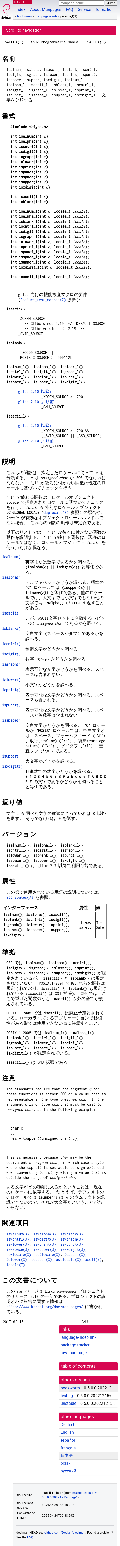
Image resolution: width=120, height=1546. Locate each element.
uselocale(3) (68, 1259)
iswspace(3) (17, 1249)
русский (68, 1470)
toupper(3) (41, 1259)
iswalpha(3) (44, 1234)
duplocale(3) (55, 512)
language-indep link (78, 1337)
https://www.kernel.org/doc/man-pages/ (44, 1306)
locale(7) (15, 1265)
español (68, 1440)
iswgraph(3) (71, 1239)
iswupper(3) (44, 1249)
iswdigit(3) (44, 1239)
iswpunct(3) (71, 1244)
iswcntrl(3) (17, 1239)
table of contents (78, 1366)
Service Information (96, 9)
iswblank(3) (71, 1234)
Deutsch (68, 1424)
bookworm (24, 16)
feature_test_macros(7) (43, 300)
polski (66, 1463)
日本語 (67, 1455)
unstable (68, 1403)
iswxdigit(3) (72, 1249)
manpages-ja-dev (47, 16)
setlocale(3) (47, 1254)
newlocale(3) (18, 1254)
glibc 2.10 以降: (35, 391)
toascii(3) (74, 1254)
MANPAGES (22, 2)
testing (67, 1395)
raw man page (74, 1352)
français (68, 1447)
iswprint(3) (44, 1244)
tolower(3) (16, 1259)
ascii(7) (93, 1259)
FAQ (69, 9)
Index (20, 9)
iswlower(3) (17, 1244)
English (67, 1432)
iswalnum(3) (17, 1234)
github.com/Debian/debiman (65, 1532)
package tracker (75, 1345)
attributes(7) (19, 897)
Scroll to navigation (24, 30)
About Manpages (45, 9)
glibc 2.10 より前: (37, 402)
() (11, 557)
